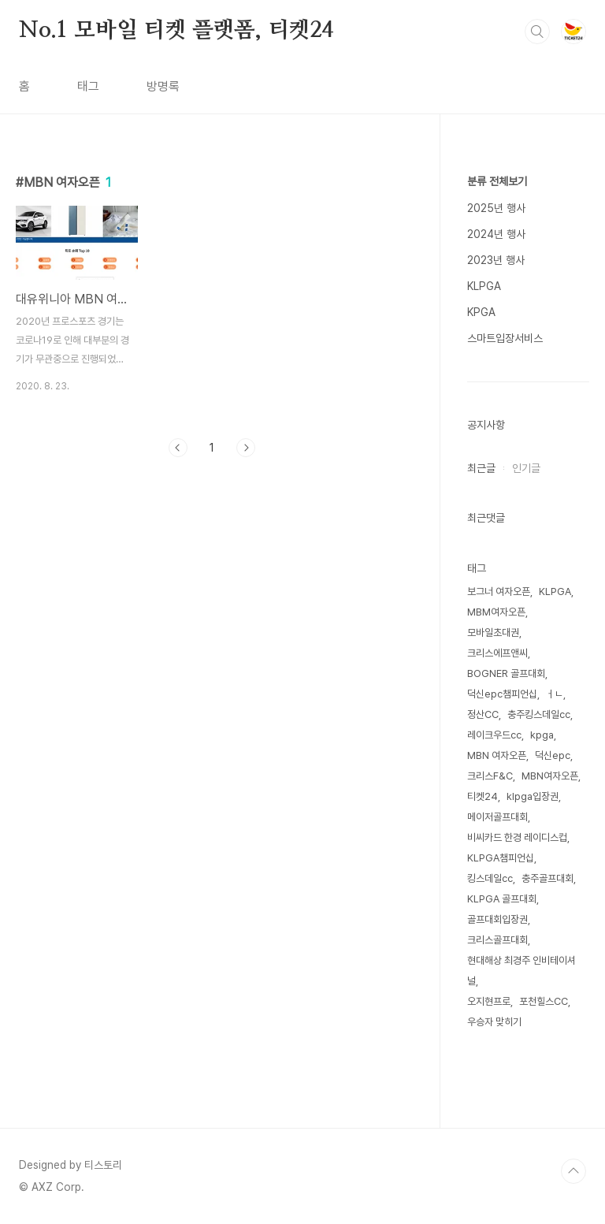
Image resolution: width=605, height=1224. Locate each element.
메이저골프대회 (497, 817)
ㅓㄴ (554, 694)
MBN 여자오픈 (496, 755)
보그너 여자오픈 (498, 591)
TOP (573, 1171)
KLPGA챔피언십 (500, 858)
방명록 (163, 86)
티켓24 (482, 796)
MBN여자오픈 (549, 776)
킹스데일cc (490, 878)
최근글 (481, 468)
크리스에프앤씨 (497, 653)
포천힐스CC (543, 1001)
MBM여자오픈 (496, 612)
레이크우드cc (494, 735)
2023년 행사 (496, 260)
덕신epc (552, 755)
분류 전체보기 (497, 181)
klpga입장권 (533, 796)
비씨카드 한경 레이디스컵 (517, 837)
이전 (178, 447)
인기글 (526, 468)
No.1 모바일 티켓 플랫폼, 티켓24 (176, 31)
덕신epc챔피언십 (502, 694)
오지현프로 (488, 1001)
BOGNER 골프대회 (506, 673)
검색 (537, 31)
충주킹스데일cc (538, 714)
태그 (88, 86)
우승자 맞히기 (494, 1022)
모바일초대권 (493, 632)
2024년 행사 (496, 234)
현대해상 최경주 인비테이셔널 (521, 970)
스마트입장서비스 (505, 338)
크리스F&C (490, 776)
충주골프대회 (547, 878)
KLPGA (484, 286)
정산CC (483, 714)
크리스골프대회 (497, 940)
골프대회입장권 (497, 919)
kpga (542, 735)
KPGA (481, 312)
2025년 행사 (496, 208)
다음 (245, 447)
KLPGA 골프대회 (501, 899)
